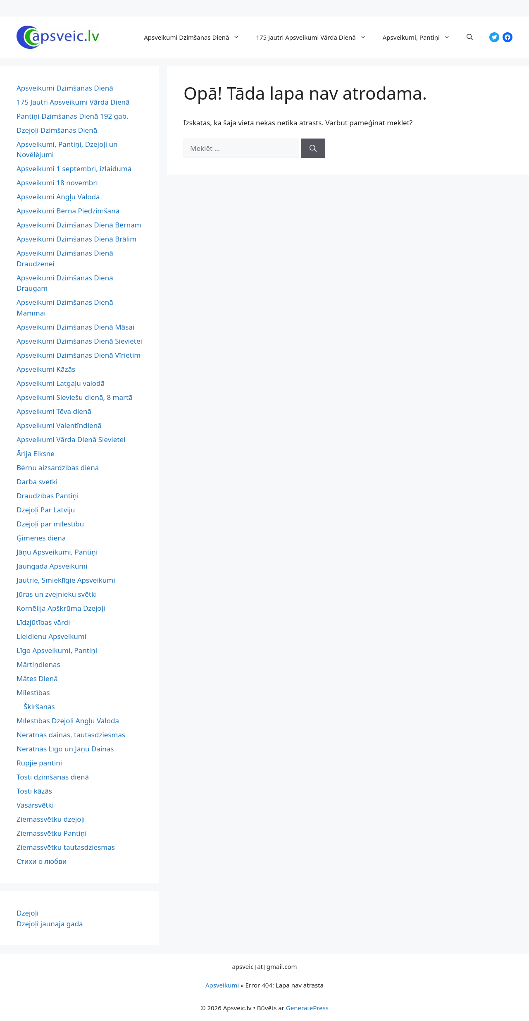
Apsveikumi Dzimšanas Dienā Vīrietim (79, 355)
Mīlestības (33, 692)
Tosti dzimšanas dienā (53, 777)
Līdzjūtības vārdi (43, 622)
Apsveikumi (222, 985)
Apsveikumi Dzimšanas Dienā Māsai (75, 327)
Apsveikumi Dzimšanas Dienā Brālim (76, 239)
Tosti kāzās (34, 791)
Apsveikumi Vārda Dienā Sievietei (71, 439)
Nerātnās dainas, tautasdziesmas (71, 734)
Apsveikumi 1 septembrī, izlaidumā (74, 168)
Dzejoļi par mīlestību (50, 523)
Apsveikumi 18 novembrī (57, 182)
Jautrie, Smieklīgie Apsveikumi (66, 580)
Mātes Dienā (37, 678)
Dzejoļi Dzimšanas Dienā (57, 130)
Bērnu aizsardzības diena (58, 467)
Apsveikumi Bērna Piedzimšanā (68, 210)
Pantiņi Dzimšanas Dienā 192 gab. (73, 116)
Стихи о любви (42, 861)
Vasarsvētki (35, 805)
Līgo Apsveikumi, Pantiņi (57, 650)
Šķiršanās (39, 706)
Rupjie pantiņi (39, 763)
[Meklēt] (313, 148)
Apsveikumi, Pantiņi (420, 37)
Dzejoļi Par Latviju (46, 509)
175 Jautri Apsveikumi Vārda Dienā (315, 37)
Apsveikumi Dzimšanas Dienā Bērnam (79, 225)
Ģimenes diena (41, 538)
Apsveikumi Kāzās (46, 369)
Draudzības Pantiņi (48, 495)
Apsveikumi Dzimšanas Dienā (196, 37)
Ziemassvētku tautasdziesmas (66, 847)
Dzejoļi (27, 913)
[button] (469, 37)
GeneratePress (307, 1008)
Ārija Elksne (36, 453)
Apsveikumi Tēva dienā (54, 411)
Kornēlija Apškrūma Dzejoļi (61, 608)
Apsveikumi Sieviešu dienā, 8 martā (75, 397)
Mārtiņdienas (38, 664)
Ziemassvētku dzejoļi (51, 819)
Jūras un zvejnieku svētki (57, 594)
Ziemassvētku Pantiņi (52, 833)
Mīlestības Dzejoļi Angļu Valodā (68, 720)
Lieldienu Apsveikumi (51, 636)
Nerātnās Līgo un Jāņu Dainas (65, 748)
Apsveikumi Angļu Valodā (58, 196)
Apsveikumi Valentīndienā (59, 425)
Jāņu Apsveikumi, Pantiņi (57, 552)
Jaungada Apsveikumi (52, 566)
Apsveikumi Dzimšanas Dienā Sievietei (79, 341)
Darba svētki (37, 481)
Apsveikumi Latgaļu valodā (61, 383)
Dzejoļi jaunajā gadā (50, 923)
